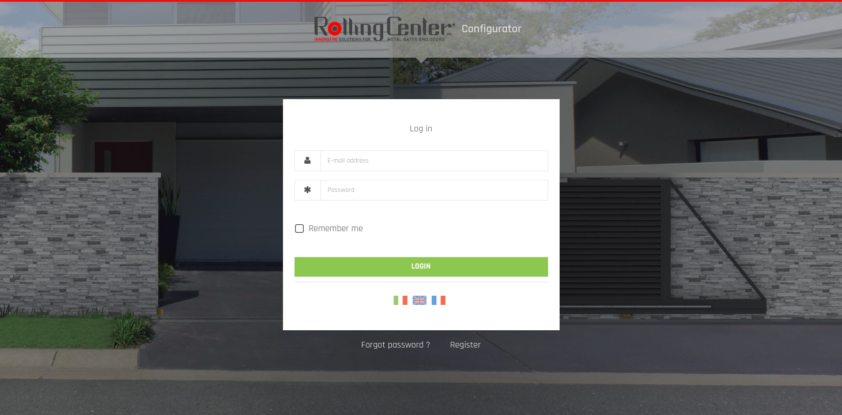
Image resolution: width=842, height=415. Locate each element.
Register (465, 345)
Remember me (328, 228)
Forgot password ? (396, 345)
